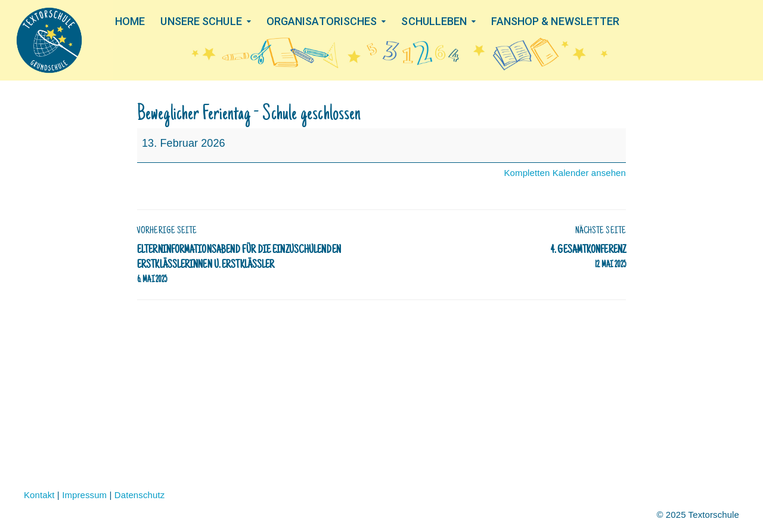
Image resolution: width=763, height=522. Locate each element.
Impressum (84, 495)
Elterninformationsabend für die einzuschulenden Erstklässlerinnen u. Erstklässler (253, 266)
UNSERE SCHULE (200, 21)
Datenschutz (139, 495)
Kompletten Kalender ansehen (565, 173)
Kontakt (39, 495)
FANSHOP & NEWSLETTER (555, 21)
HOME (130, 21)
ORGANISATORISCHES (321, 21)
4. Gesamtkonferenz (509, 258)
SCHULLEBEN (434, 21)
